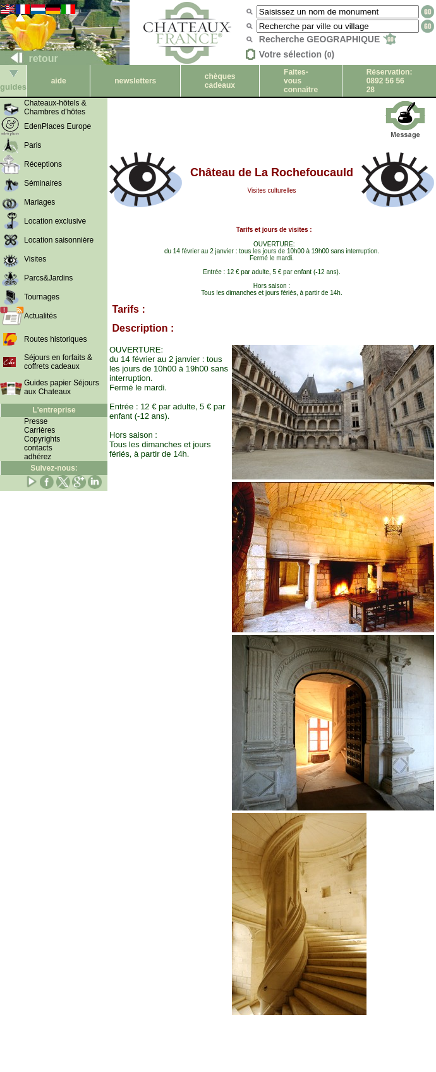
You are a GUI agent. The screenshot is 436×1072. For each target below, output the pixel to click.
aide (58, 80)
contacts (38, 447)
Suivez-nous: (54, 468)
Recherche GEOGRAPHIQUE (327, 39)
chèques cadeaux (220, 81)
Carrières (39, 430)
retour (29, 58)
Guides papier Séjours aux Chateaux (61, 387)
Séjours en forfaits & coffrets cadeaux (58, 362)
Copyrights (42, 439)
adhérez (37, 456)
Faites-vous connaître (301, 81)
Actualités (40, 315)
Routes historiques (55, 339)
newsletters (135, 80)
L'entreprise (53, 410)
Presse (35, 421)
